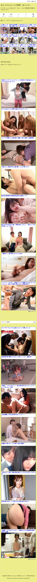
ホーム (3, 20)
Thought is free (26, 578)
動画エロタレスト (33, 54)
